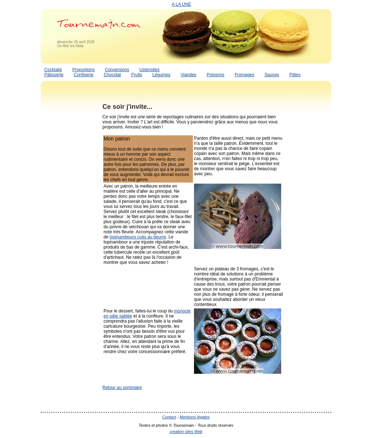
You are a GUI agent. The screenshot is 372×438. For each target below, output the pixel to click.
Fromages (244, 74)
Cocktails (53, 69)
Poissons (216, 74)
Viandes (188, 74)
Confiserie (83, 74)
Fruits (136, 74)
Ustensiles (149, 69)
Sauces (271, 74)
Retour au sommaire (122, 387)
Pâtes (294, 74)
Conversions (117, 69)
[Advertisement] (70, 208)
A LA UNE (181, 4)
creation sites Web (186, 431)
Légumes (161, 74)
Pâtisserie (54, 74)
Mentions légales (195, 417)
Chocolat (112, 74)
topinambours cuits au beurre (138, 237)
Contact (169, 417)
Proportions (83, 69)
